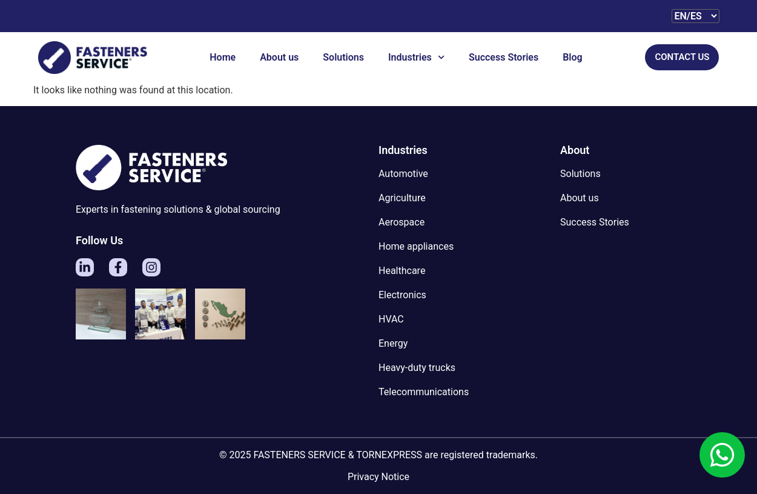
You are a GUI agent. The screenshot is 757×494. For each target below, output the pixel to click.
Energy (393, 343)
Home (223, 57)
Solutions (343, 57)
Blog (572, 57)
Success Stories (503, 57)
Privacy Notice (378, 476)
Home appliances (416, 246)
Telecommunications (423, 392)
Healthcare (401, 270)
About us (279, 57)
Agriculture (402, 198)
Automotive (403, 173)
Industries (416, 57)
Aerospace (401, 222)
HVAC (391, 319)
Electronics (402, 295)
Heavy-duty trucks (416, 367)
